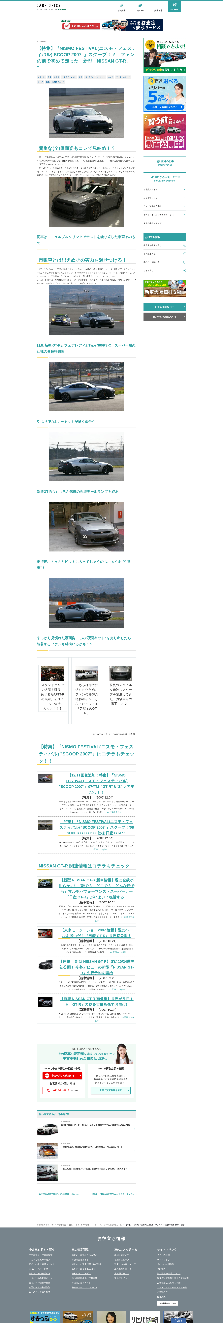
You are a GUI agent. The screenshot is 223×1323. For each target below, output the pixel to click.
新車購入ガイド (150, 189)
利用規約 (161, 1269)
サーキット (101, 77)
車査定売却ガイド (80, 1259)
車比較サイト (120, 1278)
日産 (49, 77)
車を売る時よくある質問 (83, 1269)
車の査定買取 (164, 253)
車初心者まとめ (121, 1255)
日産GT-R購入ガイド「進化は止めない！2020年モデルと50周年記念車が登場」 (96, 1125)
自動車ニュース (58, 82)
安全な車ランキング (152, 223)
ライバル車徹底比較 (152, 206)
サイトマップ (163, 1259)
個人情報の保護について (164, 317)
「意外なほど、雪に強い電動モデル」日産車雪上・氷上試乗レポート (92, 1147)
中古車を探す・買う (164, 245)
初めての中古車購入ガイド (42, 1264)
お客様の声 (162, 1292)
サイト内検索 (163, 1255)
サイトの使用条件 (165, 1264)
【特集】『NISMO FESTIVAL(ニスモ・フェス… (112, 1194)
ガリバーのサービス (38, 1269)
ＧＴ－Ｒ (41, 77)
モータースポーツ (123, 77)
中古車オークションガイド (84, 1287)
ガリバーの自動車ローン (40, 1278)
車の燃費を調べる (122, 1269)
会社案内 (161, 1296)
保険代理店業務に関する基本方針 (173, 1278)
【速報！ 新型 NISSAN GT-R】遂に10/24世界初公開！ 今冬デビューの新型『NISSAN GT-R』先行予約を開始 (96, 967)
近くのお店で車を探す (39, 1292)
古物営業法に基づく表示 (168, 1282)
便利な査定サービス (81, 1273)
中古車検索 (177, 10)
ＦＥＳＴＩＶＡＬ (69, 77)
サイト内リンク (164, 270)
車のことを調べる (164, 262)
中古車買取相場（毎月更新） (85, 1278)
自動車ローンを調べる (39, 1273)
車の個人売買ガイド (81, 1282)
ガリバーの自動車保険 (39, 1282)
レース (40, 82)
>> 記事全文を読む (115, 812)
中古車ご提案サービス (39, 1259)
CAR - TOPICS (51, 6)
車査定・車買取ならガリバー (85, 1255)
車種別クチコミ (121, 1273)
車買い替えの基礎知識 (39, 1287)
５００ (56, 77)
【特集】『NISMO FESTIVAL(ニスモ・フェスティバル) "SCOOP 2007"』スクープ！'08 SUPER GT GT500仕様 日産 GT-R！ (96, 827)
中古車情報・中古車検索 (40, 1255)
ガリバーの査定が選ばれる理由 (87, 1264)
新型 (47, 82)
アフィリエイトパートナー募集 (172, 1287)
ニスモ (110, 77)
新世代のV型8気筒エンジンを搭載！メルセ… (59, 1194)
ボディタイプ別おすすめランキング (159, 214)
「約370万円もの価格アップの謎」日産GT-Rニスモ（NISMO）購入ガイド (94, 1169)
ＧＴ (80, 77)
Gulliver (62, 10)
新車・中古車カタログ (125, 1264)
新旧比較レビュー (151, 198)
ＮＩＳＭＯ (89, 77)
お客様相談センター (164, 307)
